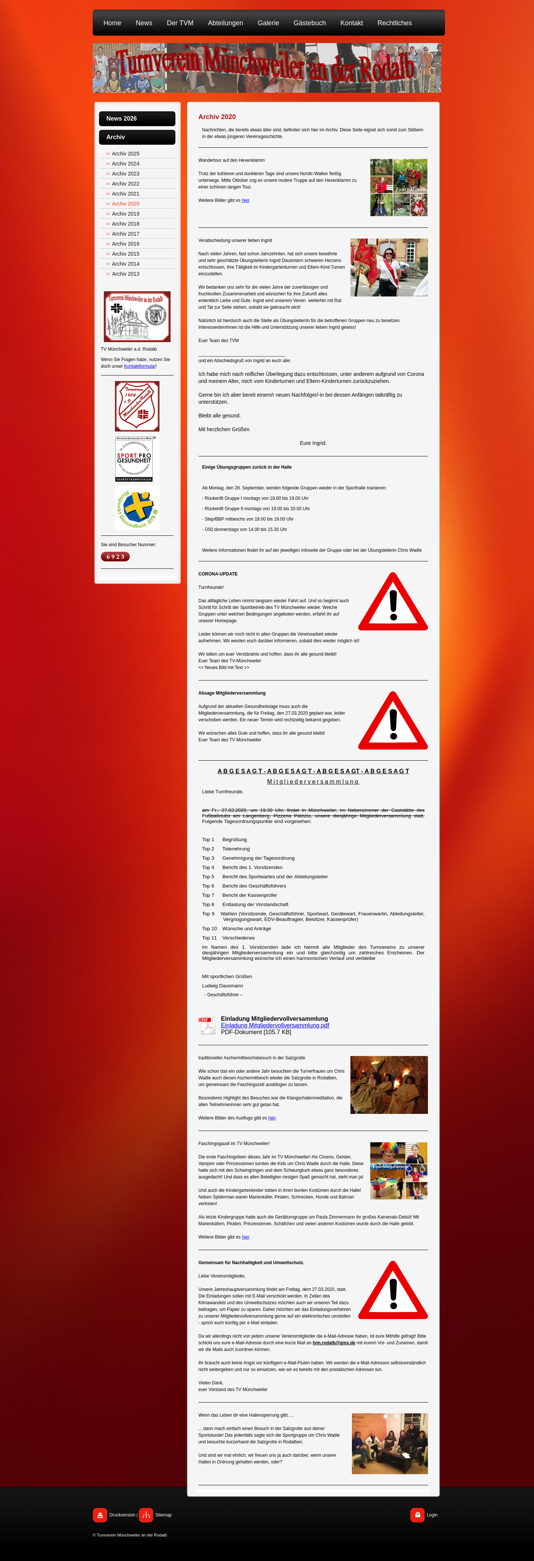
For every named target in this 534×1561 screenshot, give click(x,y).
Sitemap (163, 1515)
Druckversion (122, 1515)
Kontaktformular (140, 366)
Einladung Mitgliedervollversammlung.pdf (275, 1025)
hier (245, 200)
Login (432, 1515)
